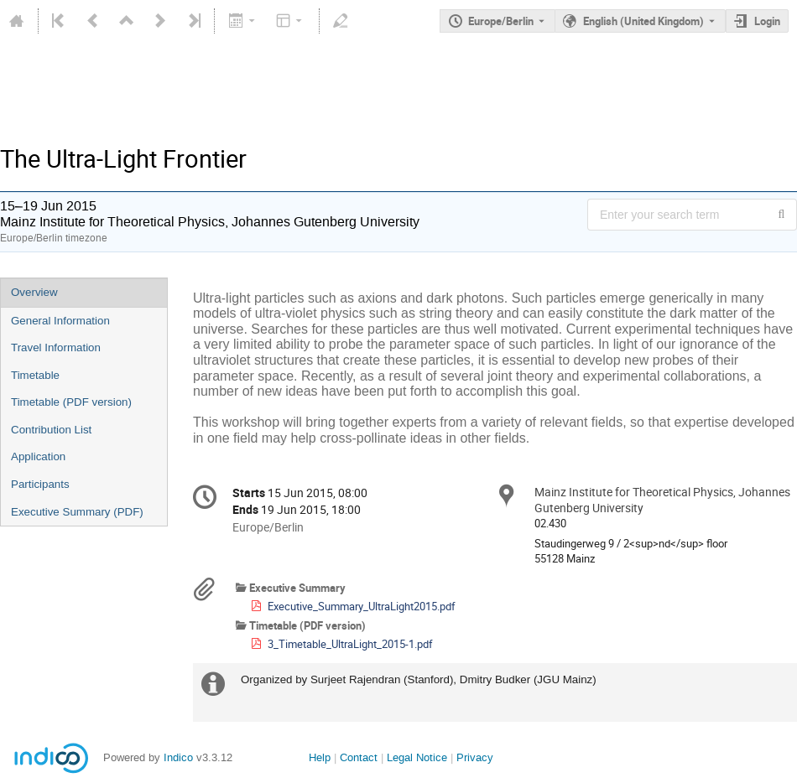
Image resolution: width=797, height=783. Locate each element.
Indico (178, 757)
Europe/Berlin (501, 21)
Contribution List (51, 429)
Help (320, 757)
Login (767, 21)
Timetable (35, 375)
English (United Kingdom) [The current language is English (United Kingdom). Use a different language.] (643, 21)
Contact (359, 757)
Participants (40, 484)
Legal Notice (417, 757)
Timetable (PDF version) (71, 402)
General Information (60, 320)
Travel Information (56, 347)
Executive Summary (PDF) (77, 512)
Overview (34, 292)
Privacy (474, 757)
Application (38, 456)
